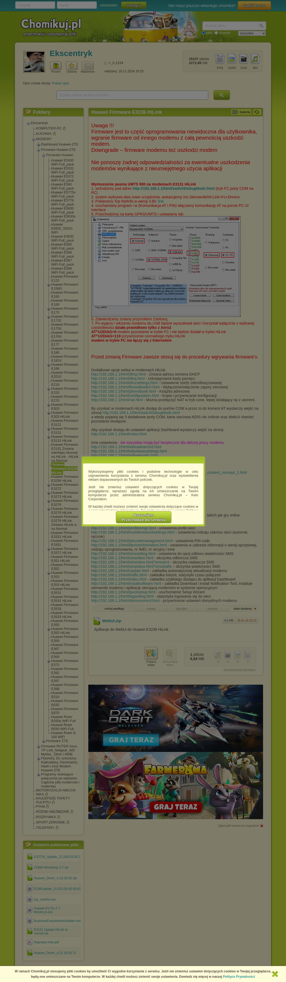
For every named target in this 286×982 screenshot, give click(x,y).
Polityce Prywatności (239, 977)
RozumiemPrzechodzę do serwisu (144, 517)
